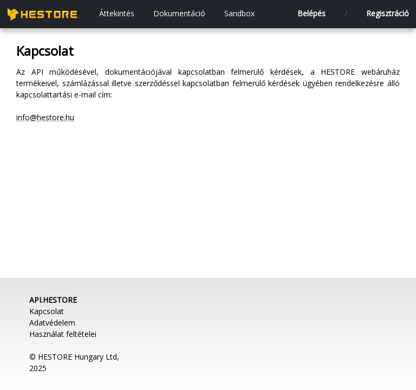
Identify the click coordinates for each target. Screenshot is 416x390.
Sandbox (239, 13)
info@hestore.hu (45, 117)
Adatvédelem (52, 322)
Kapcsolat (46, 311)
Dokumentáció (179, 13)
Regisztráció (387, 13)
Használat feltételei (62, 334)
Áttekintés (116, 13)
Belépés (311, 13)
